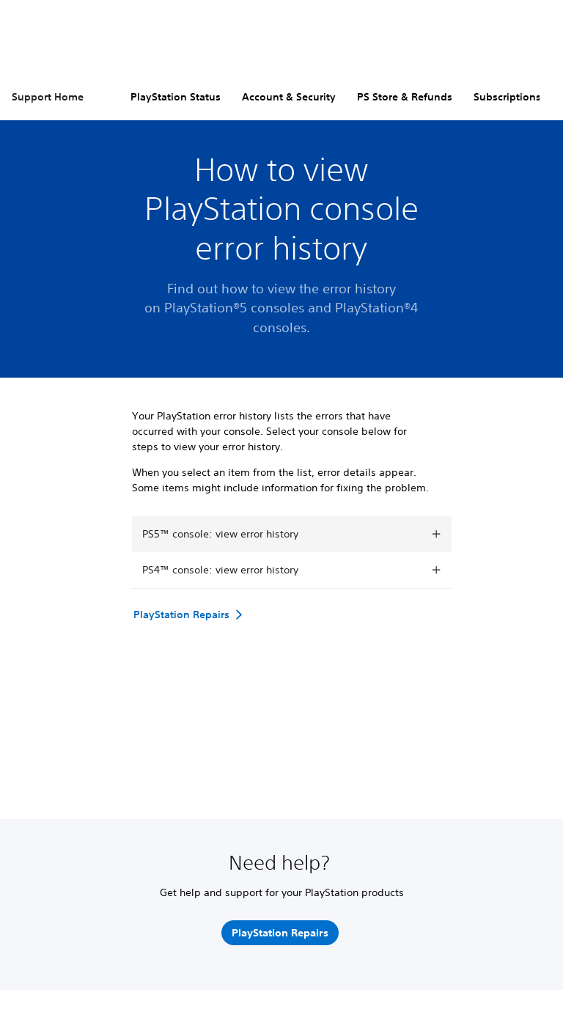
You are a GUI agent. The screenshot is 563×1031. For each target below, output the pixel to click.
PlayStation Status (175, 96)
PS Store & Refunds (404, 96)
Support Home (48, 96)
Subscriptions (507, 96)
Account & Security (289, 96)
